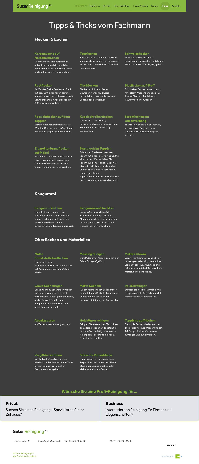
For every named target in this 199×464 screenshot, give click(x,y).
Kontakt (176, 6)
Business (95, 6)
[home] (34, 6)
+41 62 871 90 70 (76, 441)
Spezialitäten (122, 6)
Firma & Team (140, 6)
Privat (107, 6)
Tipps (165, 6)
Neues (155, 6)
